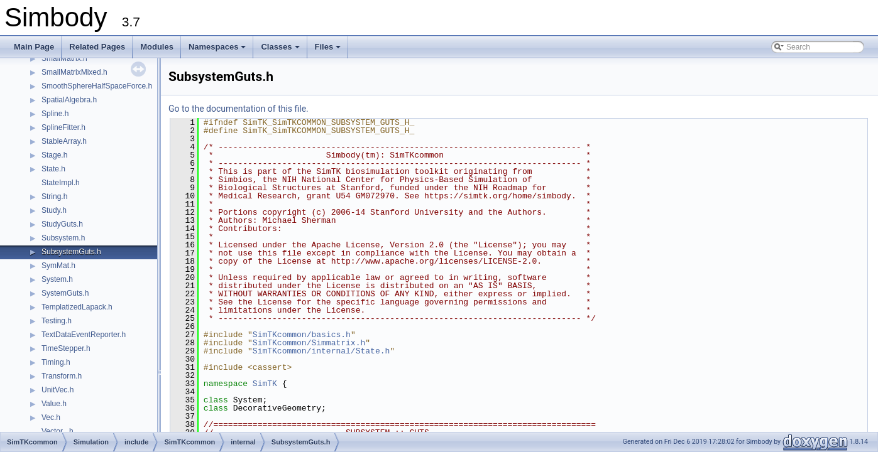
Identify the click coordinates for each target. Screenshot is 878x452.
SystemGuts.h (65, 293)
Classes (281, 50)
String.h (54, 196)
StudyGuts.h (62, 224)
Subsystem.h (63, 238)
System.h (57, 279)
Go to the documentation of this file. (238, 109)
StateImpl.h (60, 182)
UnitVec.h (57, 389)
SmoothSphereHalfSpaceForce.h (96, 86)
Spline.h (55, 113)
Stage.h (54, 155)
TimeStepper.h (66, 348)
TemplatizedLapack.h (76, 307)
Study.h (54, 210)
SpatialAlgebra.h (69, 99)
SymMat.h (58, 265)
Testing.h (56, 320)
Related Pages (97, 46)
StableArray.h (64, 141)
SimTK (265, 383)
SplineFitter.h (63, 127)
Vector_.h (57, 431)
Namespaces (218, 50)
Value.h (54, 403)
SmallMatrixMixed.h (74, 72)
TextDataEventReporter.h (83, 334)
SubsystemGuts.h (71, 251)
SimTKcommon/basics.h (302, 334)
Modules (156, 46)
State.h (53, 168)
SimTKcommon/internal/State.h (321, 351)
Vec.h (50, 417)
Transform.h (61, 376)
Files (329, 50)
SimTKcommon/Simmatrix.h (309, 342)
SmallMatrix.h (64, 58)
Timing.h (55, 362)
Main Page (34, 46)
